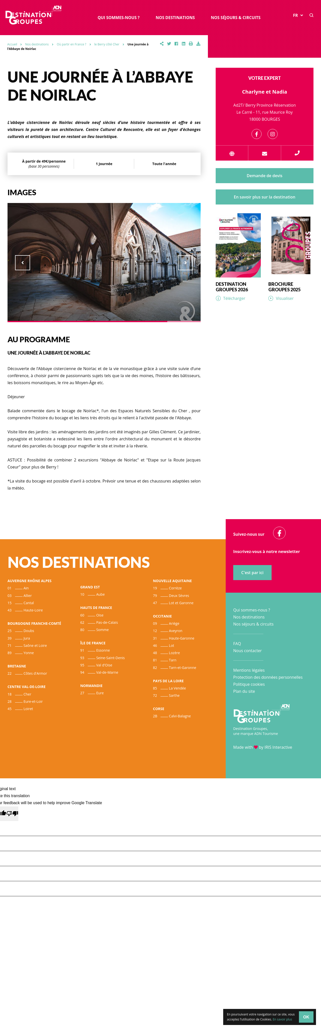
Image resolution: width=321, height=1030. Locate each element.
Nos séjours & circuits (236, 17)
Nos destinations (175, 17)
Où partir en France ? (71, 44)
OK (306, 1017)
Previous (22, 262)
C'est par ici (252, 572)
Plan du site (244, 691)
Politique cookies (249, 684)
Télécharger (234, 298)
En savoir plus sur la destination (264, 197)
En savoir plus (282, 1019)
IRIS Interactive (278, 747)
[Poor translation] (12, 813)
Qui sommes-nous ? (118, 17)
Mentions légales (249, 670)
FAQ (237, 643)
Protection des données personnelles (268, 677)
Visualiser (285, 298)
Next (185, 262)
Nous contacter (247, 650)
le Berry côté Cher (106, 44)
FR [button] (298, 15)
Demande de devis (264, 175)
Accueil (12, 44)
